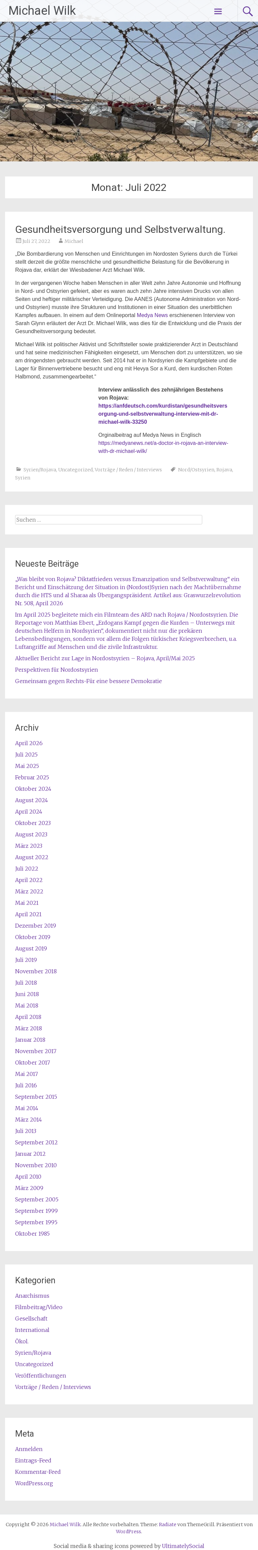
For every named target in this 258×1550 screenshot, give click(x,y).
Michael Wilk (42, 11)
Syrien (22, 478)
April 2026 (29, 743)
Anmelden (29, 1449)
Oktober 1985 (32, 1233)
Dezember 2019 (35, 925)
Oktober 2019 (32, 937)
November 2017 (35, 1051)
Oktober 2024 (33, 788)
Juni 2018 (27, 994)
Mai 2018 (26, 1005)
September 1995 (36, 1222)
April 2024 (28, 811)
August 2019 (31, 948)
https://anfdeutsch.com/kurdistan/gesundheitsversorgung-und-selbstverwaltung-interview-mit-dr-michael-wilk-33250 (162, 414)
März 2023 (28, 845)
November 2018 (36, 971)
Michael (73, 241)
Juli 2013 (25, 1131)
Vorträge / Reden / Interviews (128, 470)
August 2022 (31, 857)
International (32, 1330)
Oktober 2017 (32, 1062)
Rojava (224, 470)
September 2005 (36, 1199)
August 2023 (31, 834)
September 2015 (36, 1096)
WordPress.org (34, 1483)
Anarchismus (32, 1295)
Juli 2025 (26, 754)
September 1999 (36, 1210)
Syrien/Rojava (40, 470)
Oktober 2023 (33, 823)
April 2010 (28, 1176)
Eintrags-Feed (33, 1460)
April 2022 (29, 880)
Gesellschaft (31, 1318)
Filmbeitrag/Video (38, 1307)
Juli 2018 (26, 982)
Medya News (152, 315)
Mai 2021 (27, 902)
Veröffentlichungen (40, 1375)
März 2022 (29, 891)
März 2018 (28, 1028)
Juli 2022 (26, 868)
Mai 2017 (26, 1074)
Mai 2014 (26, 1108)
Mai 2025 (27, 766)
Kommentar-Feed (38, 1471)
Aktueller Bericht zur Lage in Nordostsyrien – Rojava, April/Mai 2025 (105, 658)
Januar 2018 (30, 1039)
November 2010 (36, 1165)
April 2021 (28, 914)
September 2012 (36, 1142)
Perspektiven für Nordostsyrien (56, 669)
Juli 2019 (26, 960)
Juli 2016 (26, 1085)
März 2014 (28, 1119)
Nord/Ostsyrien (196, 470)
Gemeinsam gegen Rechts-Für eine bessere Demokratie (88, 681)
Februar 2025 (32, 777)
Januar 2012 (30, 1153)
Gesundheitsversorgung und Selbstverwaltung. (120, 229)
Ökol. (22, 1341)
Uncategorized (75, 470)
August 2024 (31, 800)
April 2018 (28, 1017)
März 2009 (29, 1188)
